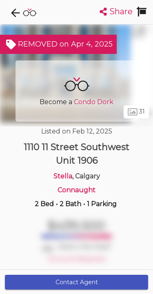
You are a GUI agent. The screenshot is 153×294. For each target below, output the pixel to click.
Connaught (76, 190)
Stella (62, 176)
